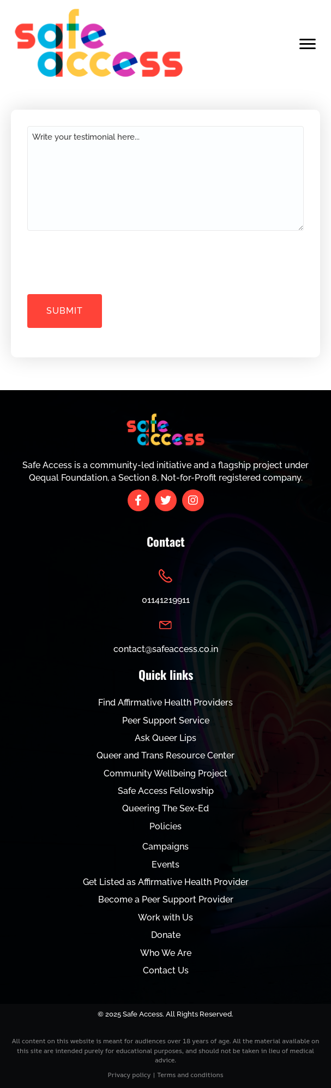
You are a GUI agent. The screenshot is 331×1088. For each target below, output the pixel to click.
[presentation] (110, 261)
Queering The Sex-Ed (165, 808)
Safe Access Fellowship (166, 791)
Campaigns (165, 846)
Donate (165, 935)
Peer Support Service (165, 720)
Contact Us (166, 970)
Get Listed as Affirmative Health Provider (166, 882)
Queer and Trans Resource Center (165, 755)
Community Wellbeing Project (165, 773)
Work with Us (165, 917)
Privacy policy (129, 1074)
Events (165, 864)
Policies (165, 826)
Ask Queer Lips (165, 738)
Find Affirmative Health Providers (165, 702)
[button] (138, 500)
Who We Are (165, 953)
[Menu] (307, 44)
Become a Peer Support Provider (165, 899)
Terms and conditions (190, 1074)
